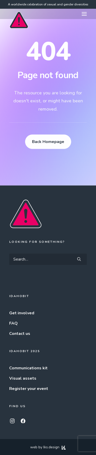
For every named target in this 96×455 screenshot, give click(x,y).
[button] (84, 14)
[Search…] (48, 259)
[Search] (48, 259)
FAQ (13, 323)
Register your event (28, 388)
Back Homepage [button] (48, 142)
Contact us (19, 333)
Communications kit (28, 368)
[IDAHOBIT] (19, 14)
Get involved (21, 313)
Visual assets (22, 378)
